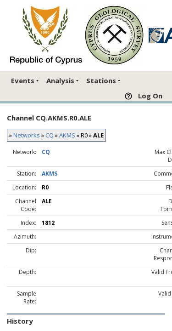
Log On (150, 95)
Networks (26, 135)
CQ (49, 135)
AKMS (67, 135)
